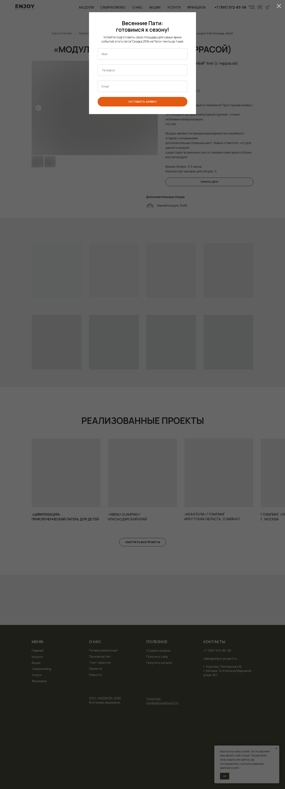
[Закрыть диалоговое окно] (279, 6)
